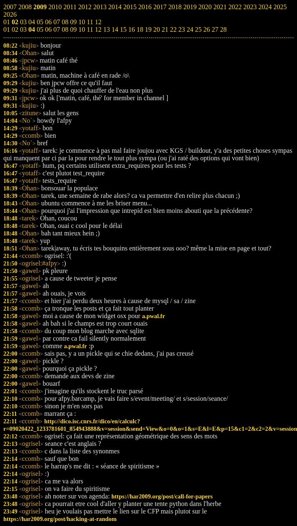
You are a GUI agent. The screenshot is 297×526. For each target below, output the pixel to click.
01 (6, 29)
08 (65, 29)
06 (48, 29)
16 (131, 29)
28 (223, 29)
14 (114, 29)
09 (73, 29)
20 (156, 29)
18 (139, 29)
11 (90, 29)
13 (106, 29)
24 (189, 29)
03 (23, 29)
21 (164, 29)
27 (214, 29)
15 (123, 29)
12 (98, 29)
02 (15, 29)
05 (40, 29)
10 (81, 29)
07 (56, 29)
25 (198, 29)
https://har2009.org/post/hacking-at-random (59, 519)
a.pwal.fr (153, 316)
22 (173, 29)
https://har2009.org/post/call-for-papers (162, 496)
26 (206, 29)
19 (148, 29)
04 (31, 29)
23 (181, 29)
